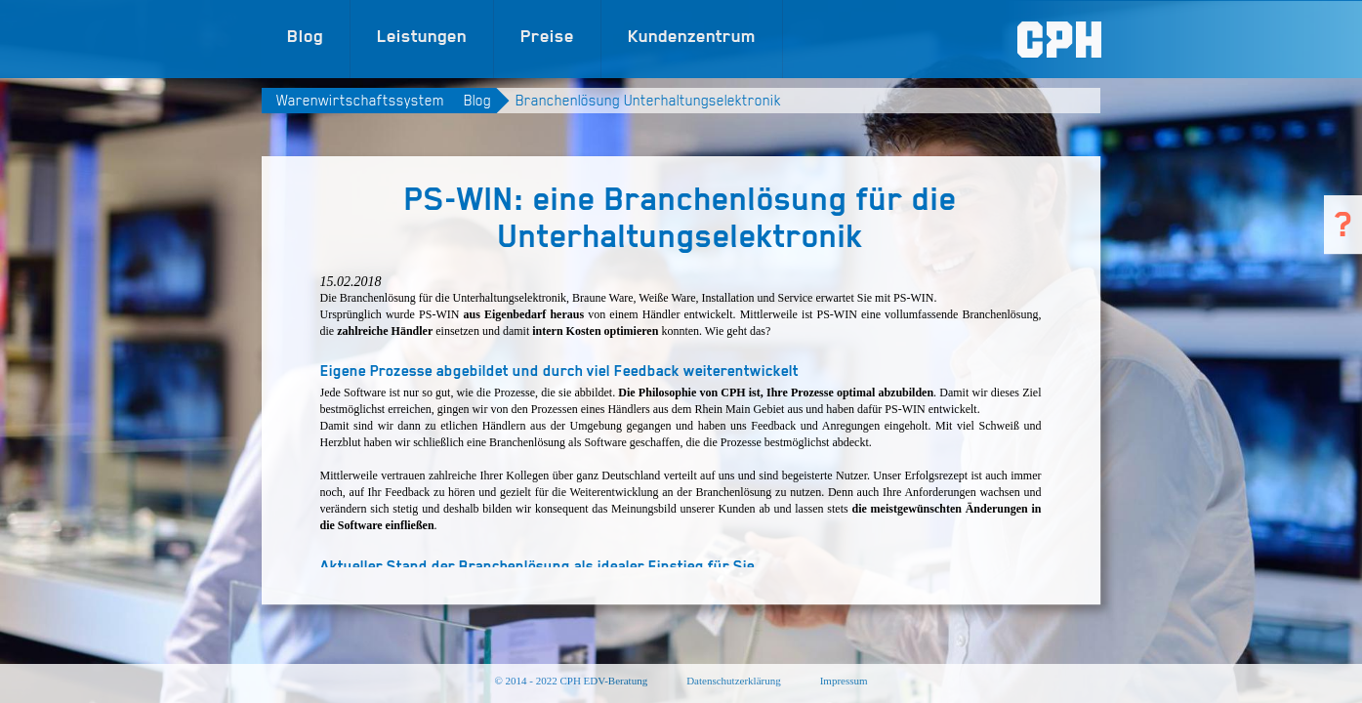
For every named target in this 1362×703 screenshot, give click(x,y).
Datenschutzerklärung (733, 680)
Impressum (844, 680)
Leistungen (422, 35)
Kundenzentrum (692, 35)
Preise (547, 35)
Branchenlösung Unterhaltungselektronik (648, 100)
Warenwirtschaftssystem (360, 100)
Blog (305, 35)
